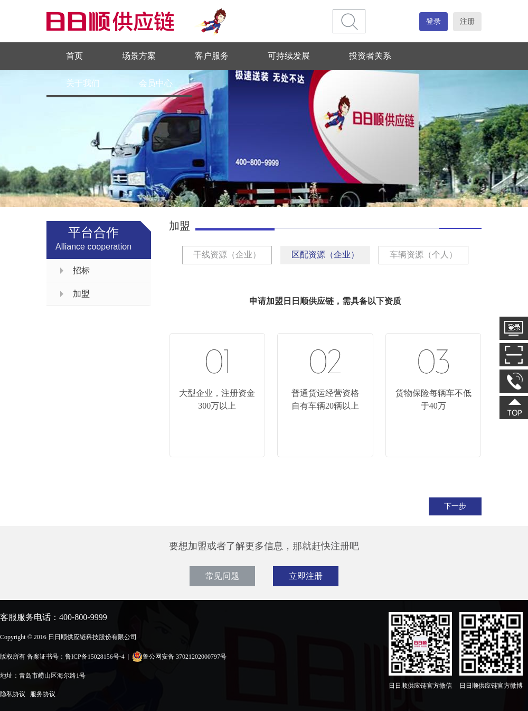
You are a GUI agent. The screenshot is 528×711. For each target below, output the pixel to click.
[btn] (349, 21)
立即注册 (306, 575)
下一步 (455, 506)
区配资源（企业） (325, 254)
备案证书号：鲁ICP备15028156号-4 (76, 656)
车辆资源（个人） (423, 254)
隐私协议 (12, 694)
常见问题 (222, 575)
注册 (467, 21)
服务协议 (42, 694)
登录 (433, 21)
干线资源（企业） (227, 254)
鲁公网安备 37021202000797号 (179, 656)
